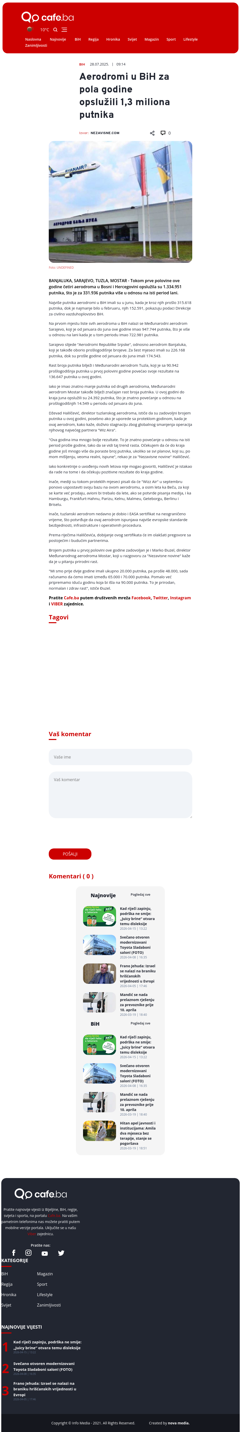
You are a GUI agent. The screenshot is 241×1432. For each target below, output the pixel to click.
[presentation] (87, 833)
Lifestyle (190, 39)
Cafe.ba (71, 598)
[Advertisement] (120, 683)
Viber (31, 1233)
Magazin (151, 39)
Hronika (113, 39)
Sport (171, 39)
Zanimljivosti (36, 45)
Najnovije (58, 39)
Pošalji (70, 854)
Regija (93, 39)
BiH (78, 39)
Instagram (180, 598)
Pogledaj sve (140, 894)
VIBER (57, 604)
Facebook (141, 598)
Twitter (160, 598)
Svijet (132, 39)
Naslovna (33, 39)
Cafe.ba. (54, 1215)
